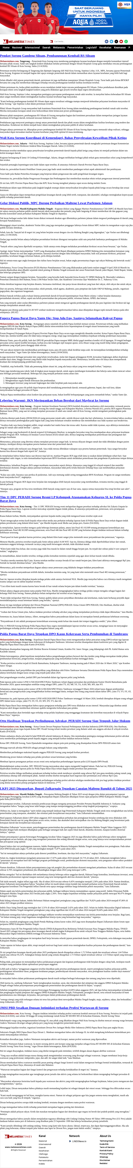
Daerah (46, 47)
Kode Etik (104, 1144)
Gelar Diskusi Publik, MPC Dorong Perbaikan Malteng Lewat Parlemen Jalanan (56, 203)
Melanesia (59, 47)
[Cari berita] (65, 41)
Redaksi (103, 1164)
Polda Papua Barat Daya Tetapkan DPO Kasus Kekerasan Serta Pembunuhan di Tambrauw (64, 634)
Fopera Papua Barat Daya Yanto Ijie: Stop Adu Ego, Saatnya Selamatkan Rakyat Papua (61, 318)
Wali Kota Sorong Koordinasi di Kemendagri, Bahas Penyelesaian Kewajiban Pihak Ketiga (63, 138)
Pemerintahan (75, 47)
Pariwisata (43, 1157)
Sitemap (104, 1157)
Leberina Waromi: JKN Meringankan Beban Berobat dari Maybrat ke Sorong (54, 400)
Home (6, 47)
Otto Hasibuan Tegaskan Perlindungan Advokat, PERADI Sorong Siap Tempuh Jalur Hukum (65, 721)
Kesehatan (105, 47)
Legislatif (91, 47)
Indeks (42, 1164)
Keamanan (120, 47)
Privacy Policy (106, 1154)
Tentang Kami (106, 1141)
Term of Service (107, 1148)
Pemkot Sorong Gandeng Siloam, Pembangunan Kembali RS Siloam (47, 55)
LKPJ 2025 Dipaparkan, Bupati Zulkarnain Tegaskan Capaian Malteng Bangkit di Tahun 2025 (66, 788)
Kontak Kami (106, 1151)
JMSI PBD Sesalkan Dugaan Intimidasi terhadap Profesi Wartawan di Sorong (54, 1007)
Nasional (17, 47)
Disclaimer (105, 1161)
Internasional (32, 47)
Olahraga (43, 1154)
